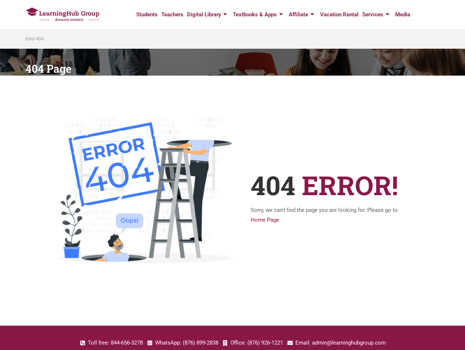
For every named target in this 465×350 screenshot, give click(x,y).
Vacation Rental (339, 14)
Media (402, 14)
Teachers (172, 14)
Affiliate (301, 15)
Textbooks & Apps (258, 15)
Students (147, 14)
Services (375, 15)
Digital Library (207, 15)
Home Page (265, 220)
